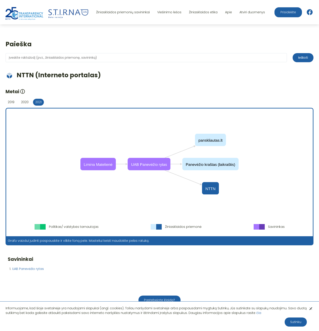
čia (258, 313)
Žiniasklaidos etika (203, 12)
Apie (228, 12)
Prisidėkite (288, 12)
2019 (11, 102)
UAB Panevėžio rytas (28, 269)
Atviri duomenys (252, 12)
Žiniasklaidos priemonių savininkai (123, 12)
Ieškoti (303, 57)
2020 (25, 102)
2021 (38, 102)
